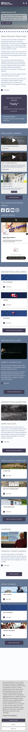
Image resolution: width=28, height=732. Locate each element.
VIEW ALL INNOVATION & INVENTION (14, 450)
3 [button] (5, 31)
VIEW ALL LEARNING (14, 574)
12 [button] (23, 31)
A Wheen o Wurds (7, 186)
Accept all (13, 728)
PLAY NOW (14, 191)
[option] (14, 18)
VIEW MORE (6, 90)
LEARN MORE (8, 23)
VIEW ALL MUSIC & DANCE (14, 642)
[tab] (2, 31)
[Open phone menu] (26, 3)
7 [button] (13, 31)
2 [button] (2, 31)
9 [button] (17, 31)
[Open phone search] (23, 3)
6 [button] (11, 31)
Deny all (13, 724)
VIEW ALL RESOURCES (14, 197)
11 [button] (21, 31)
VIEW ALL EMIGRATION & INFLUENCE (14, 330)
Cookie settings (13, 720)
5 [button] (9, 31)
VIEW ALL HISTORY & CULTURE (14, 391)
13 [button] (25, 31)
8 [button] (15, 31)
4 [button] (7, 31)
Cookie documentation (10, 715)
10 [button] (19, 31)
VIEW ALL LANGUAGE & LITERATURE (14, 519)
